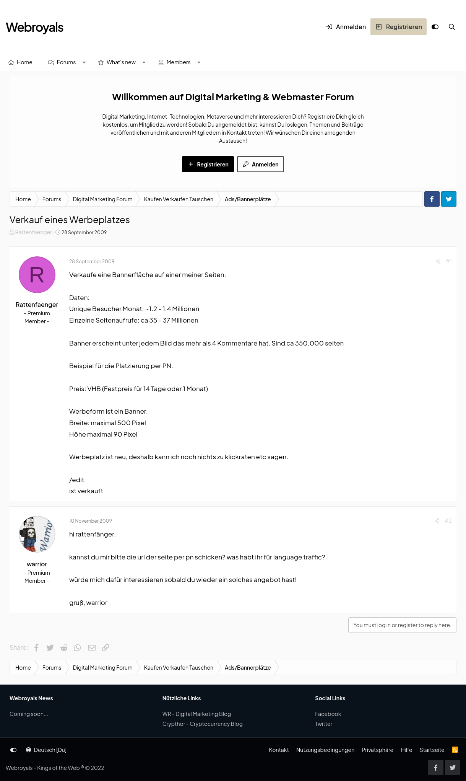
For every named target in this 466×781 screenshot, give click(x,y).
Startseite (432, 749)
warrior (37, 564)
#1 (449, 261)
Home (24, 62)
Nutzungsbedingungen (325, 749)
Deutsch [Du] (46, 749)
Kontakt (279, 749)
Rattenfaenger (33, 231)
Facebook (328, 713)
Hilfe (406, 749)
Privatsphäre (377, 749)
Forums (66, 62)
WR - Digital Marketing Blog (196, 713)
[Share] (438, 261)
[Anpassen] (435, 26)
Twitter (323, 723)
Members (179, 62)
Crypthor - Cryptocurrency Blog (202, 723)
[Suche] (451, 26)
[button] (84, 62)
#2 (448, 520)
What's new (121, 62)
